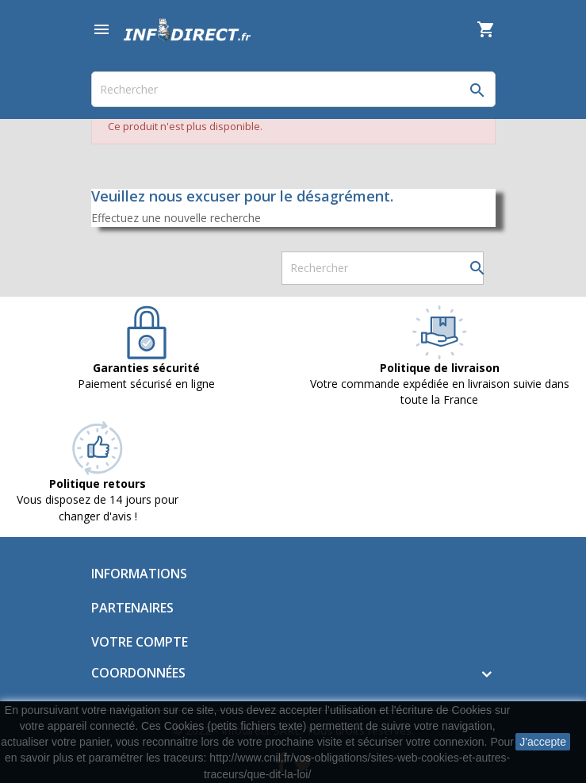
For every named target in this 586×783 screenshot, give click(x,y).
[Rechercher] (293, 89)
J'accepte (542, 741)
